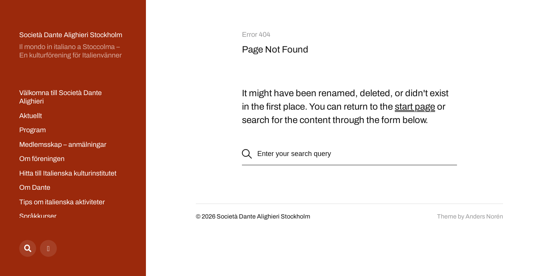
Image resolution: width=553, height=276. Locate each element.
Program (32, 130)
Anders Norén (484, 216)
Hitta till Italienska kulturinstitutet (67, 173)
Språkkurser (37, 216)
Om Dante (34, 187)
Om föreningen (42, 159)
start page (415, 107)
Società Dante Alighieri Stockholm (70, 35)
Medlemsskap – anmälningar (62, 144)
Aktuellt (30, 116)
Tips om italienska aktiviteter (62, 202)
